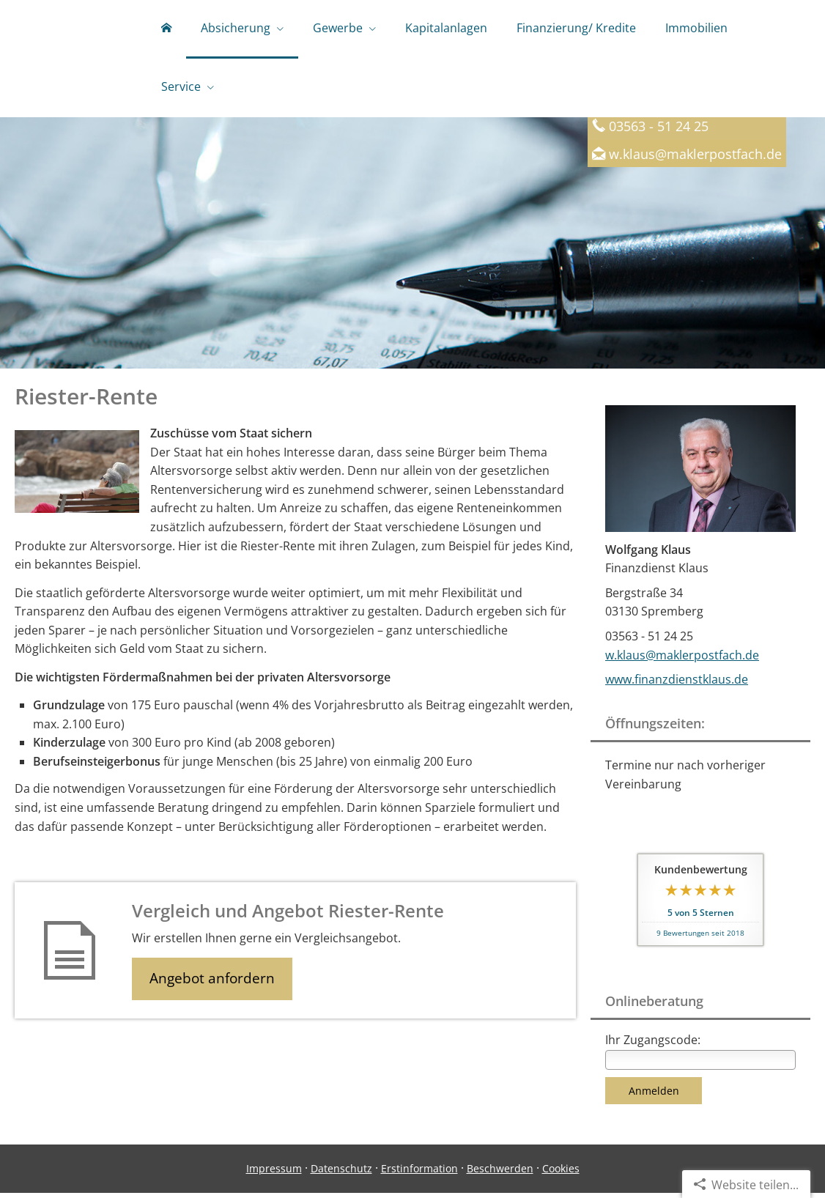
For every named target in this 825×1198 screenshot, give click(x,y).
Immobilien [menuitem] (696, 28)
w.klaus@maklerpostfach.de (695, 158)
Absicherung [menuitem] (235, 28)
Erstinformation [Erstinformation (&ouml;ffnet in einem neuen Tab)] (419, 1173)
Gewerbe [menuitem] (338, 28)
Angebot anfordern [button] (212, 984)
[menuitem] (166, 29)
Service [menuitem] (181, 86)
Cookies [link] (561, 1173)
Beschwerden (500, 1173)
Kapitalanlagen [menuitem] (446, 28)
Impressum (274, 1173)
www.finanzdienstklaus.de (676, 684)
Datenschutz (341, 1173)
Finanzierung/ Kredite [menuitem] (576, 28)
